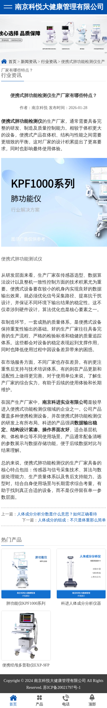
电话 (66, 700)
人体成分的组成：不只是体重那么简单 (72, 520)
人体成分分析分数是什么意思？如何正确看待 (57, 514)
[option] (53, 40)
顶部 (92, 700)
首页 (13, 700)
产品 (39, 700)
